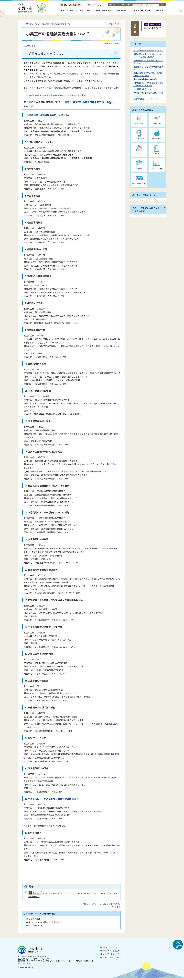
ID (130, 5)
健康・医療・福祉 (103, 10)
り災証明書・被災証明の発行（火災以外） (48, 115)
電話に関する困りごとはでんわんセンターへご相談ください (148, 55)
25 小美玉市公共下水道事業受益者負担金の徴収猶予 (51, 798)
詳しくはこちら (24, 963)
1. (26, 115)
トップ (25, 23)
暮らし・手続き (67, 10)
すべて (113, 5)
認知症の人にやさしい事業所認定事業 (148, 68)
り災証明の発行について (143, 89)
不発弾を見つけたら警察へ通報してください (148, 61)
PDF (125, 5)
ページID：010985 (112, 43)
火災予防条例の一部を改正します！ (148, 50)
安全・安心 (34, 23)
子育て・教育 (85, 10)
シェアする (27, 45)
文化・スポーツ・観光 (141, 10)
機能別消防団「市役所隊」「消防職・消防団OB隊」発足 (148, 74)
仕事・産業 (121, 10)
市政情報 (159, 10)
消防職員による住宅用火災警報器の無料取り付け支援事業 (148, 84)
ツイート (35, 45)
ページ (120, 5)
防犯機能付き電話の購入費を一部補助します (148, 94)
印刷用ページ (114, 24)
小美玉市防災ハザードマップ (145, 99)
